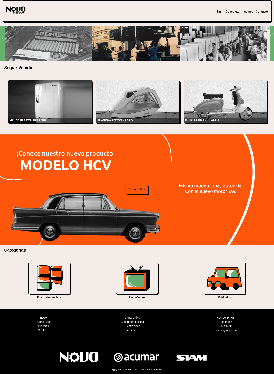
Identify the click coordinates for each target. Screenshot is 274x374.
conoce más (137, 189)
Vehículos (132, 330)
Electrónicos (132, 325)
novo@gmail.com (226, 330)
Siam (220, 11)
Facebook (226, 321)
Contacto (262, 11)
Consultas (232, 11)
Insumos (247, 11)
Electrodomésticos (132, 321)
